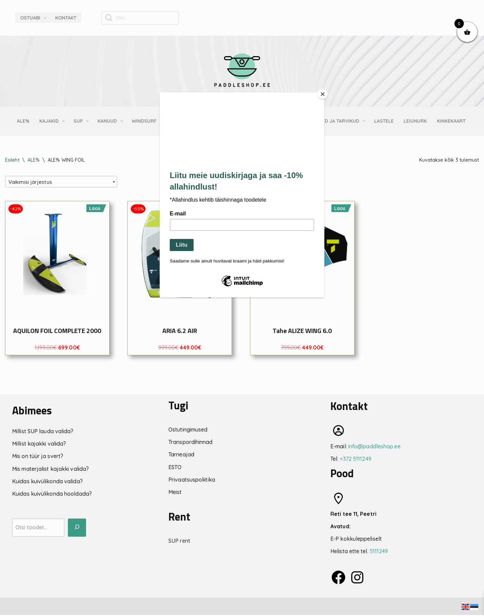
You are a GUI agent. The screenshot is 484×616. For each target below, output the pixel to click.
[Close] (323, 94)
